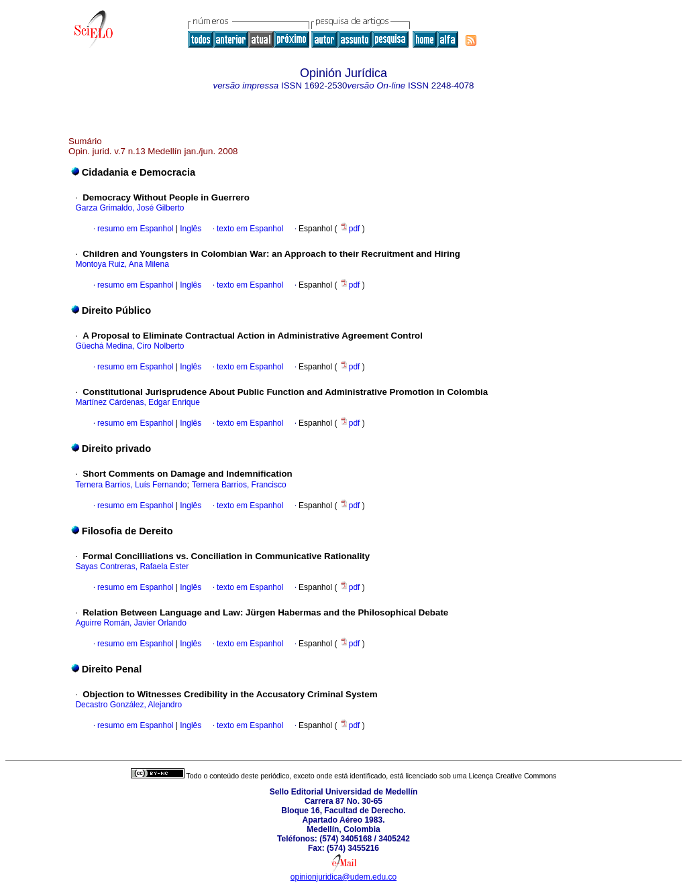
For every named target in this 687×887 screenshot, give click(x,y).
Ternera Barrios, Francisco (239, 484)
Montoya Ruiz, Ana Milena (121, 264)
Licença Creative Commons (513, 776)
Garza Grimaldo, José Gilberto (129, 208)
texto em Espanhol (250, 228)
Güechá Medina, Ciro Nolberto (129, 346)
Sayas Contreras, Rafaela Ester (132, 566)
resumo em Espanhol (135, 228)
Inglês (189, 228)
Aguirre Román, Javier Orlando (130, 623)
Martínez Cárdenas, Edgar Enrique (137, 402)
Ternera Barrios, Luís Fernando (131, 484)
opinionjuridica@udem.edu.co (343, 877)
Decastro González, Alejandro (128, 704)
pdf (350, 228)
